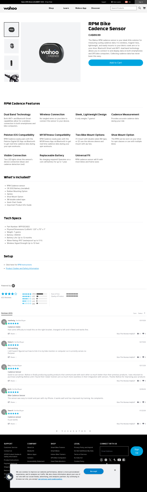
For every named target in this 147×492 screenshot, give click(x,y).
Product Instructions (11, 460)
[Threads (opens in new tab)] (101, 459)
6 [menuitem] (76, 431)
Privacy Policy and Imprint (83, 447)
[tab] (6, 313)
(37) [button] (33, 301)
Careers (30, 458)
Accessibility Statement (35, 461)
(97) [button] (33, 296)
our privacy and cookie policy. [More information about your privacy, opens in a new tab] (50, 479)
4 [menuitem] (70, 431)
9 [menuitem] (84, 431)
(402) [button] (34, 294)
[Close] (115, 470)
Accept (93, 471)
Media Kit (30, 451)
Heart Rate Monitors (58, 461)
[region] (65, 476)
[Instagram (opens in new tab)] (105, 459)
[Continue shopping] (21, 8)
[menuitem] (51, 8)
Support (104, 2)
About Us (30, 447)
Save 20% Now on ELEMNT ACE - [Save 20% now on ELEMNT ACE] (36, 2)
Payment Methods (10, 463)
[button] (128, 2)
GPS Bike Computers (58, 458)
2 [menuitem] (64, 431)
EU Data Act (78, 458)
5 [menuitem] (73, 431)
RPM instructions (25, 265)
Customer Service (10, 447)
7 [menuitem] (79, 431)
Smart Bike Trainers (58, 447)
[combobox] (123, 8)
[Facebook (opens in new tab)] (124, 460)
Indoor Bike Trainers (58, 454)
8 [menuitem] (82, 431)
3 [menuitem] (67, 431)
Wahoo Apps (31, 454)
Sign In (141, 2)
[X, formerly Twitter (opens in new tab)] (110, 460)
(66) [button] (33, 304)
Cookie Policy (79, 461)
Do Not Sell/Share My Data (83, 451)
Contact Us (8, 451)
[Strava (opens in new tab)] (114, 459)
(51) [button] (33, 299)
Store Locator (117, 2)
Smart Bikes (55, 451)
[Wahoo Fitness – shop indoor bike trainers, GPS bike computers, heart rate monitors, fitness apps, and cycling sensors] (10, 8)
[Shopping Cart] (144, 8)
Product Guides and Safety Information (22, 268)
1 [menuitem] (62, 431)
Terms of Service (80, 454)
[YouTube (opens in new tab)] (119, 460)
